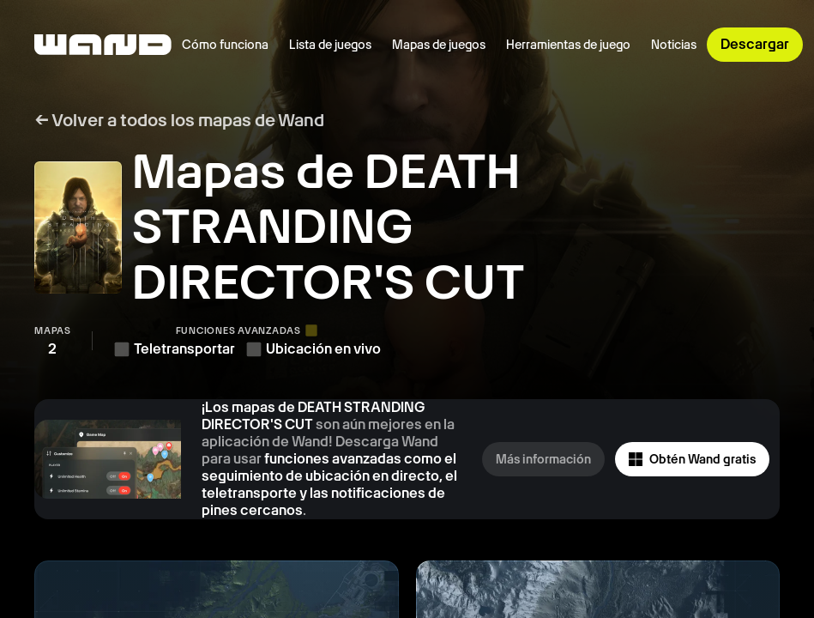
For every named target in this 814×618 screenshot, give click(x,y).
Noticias (673, 45)
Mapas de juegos (438, 45)
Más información (543, 459)
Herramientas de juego (568, 45)
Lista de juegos (330, 45)
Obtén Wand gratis (692, 459)
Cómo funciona (225, 45)
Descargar (755, 44)
